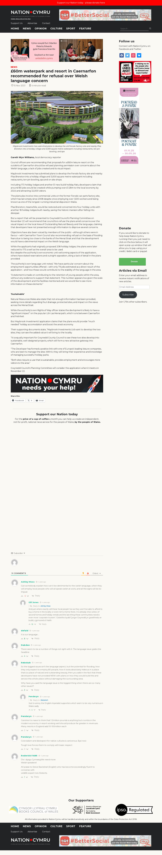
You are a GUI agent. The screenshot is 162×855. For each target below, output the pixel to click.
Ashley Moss (45, 606)
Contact (46, 23)
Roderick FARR (29, 755)
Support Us (16, 23)
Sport (70, 28)
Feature (85, 28)
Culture (56, 28)
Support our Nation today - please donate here (81, 3)
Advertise (32, 23)
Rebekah (44, 700)
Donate (134, 261)
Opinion (41, 28)
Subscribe (128, 294)
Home (15, 28)
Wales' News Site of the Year (21, 19)
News (27, 28)
